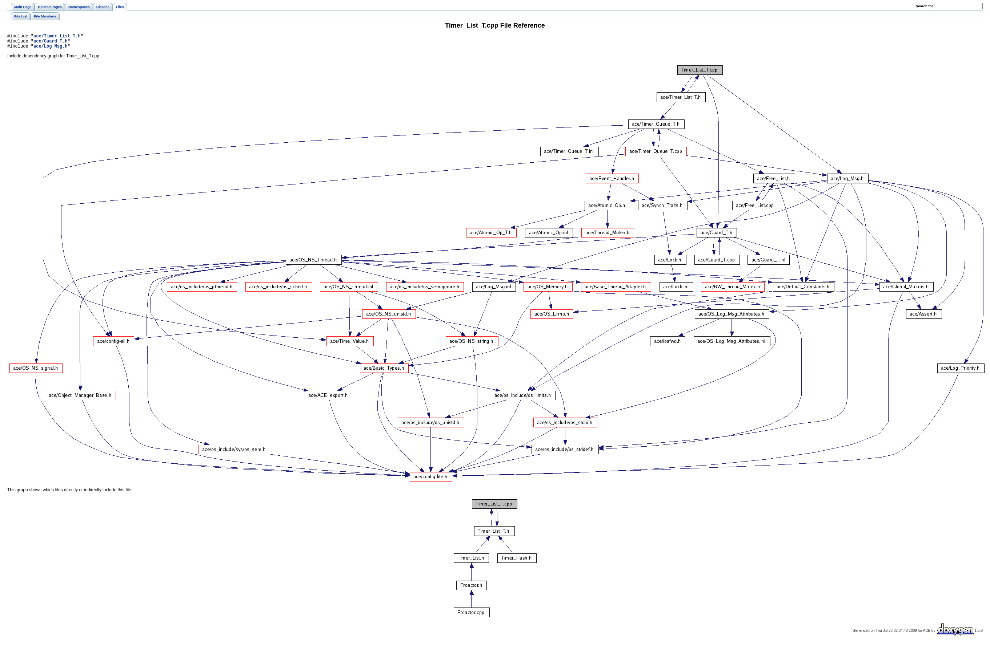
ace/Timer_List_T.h (57, 37)
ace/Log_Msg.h (50, 49)
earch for (924, 6)
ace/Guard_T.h (50, 43)
